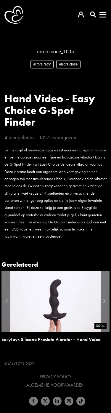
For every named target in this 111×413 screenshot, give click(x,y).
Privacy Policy (55, 377)
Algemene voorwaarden (55, 385)
